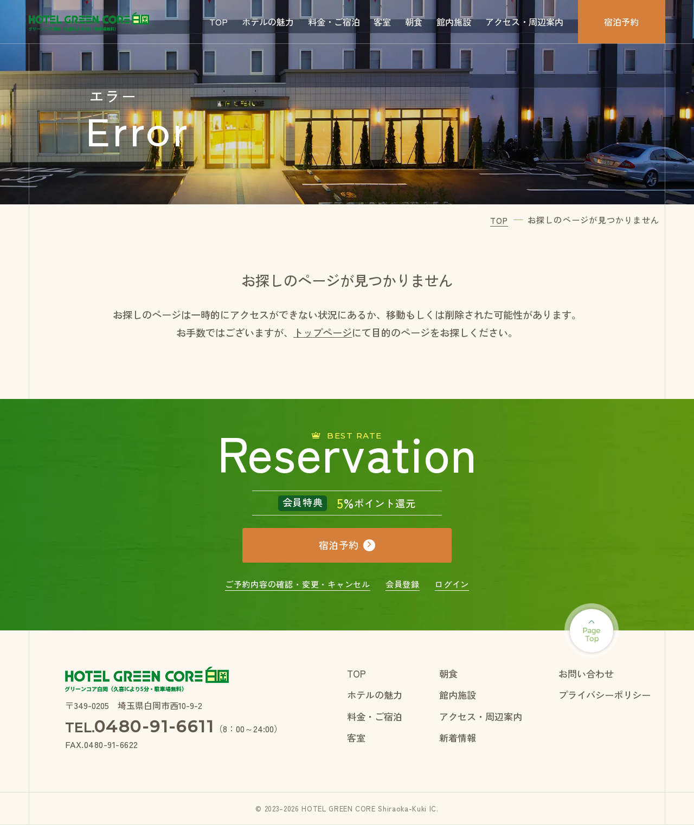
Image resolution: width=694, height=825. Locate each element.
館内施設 (453, 21)
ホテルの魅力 (268, 21)
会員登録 (402, 584)
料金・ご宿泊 (334, 21)
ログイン (452, 584)
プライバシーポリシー (604, 694)
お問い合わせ (586, 673)
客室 (382, 21)
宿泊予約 (621, 21)
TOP (218, 21)
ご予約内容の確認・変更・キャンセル (297, 584)
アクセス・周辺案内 (524, 21)
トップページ (322, 332)
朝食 (413, 21)
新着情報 (457, 737)
